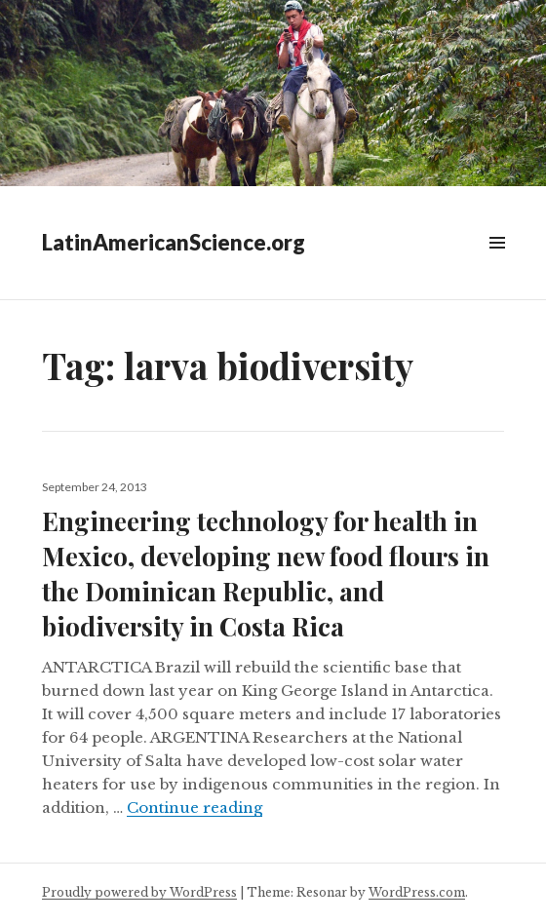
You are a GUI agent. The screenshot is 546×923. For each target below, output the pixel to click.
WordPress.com (417, 892)
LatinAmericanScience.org (173, 242)
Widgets (497, 264)
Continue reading (194, 807)
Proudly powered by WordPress (139, 892)
